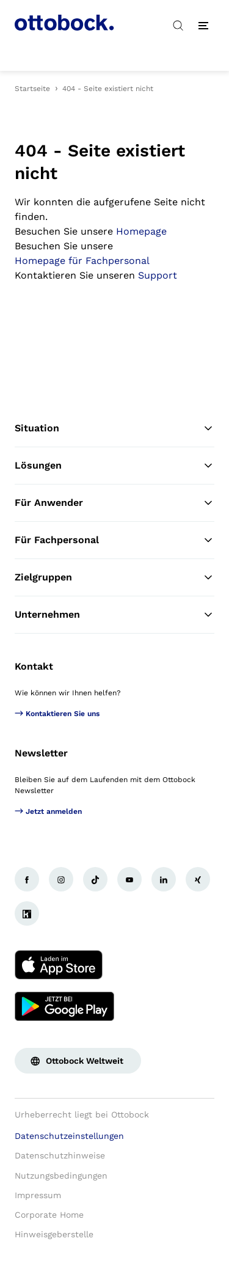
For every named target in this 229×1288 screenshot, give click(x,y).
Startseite (32, 88)
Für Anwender (114, 503)
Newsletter (41, 753)
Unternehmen (114, 615)
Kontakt (34, 666)
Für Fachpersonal (114, 540)
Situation (114, 428)
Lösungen (114, 465)
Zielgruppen (114, 577)
